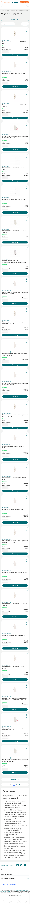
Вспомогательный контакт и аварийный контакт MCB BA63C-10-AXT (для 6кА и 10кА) (14, 699)
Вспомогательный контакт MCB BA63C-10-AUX (14, 105)
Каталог (7, 10)
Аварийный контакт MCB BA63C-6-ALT (14, 635)
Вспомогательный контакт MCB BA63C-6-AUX (14, 667)
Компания (4, 870)
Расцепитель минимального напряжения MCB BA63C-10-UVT (15, 322)
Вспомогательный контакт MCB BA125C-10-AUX (14, 604)
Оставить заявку (6, 2)
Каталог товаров (6, 874)
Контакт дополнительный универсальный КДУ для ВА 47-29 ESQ (14, 261)
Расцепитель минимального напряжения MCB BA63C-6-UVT (15, 384)
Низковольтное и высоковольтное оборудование (20, 10)
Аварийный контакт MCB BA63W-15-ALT (14, 199)
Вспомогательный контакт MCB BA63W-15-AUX (14, 168)
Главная (2, 10)
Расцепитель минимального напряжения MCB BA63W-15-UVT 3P (15, 137)
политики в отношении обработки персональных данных (14, 890)
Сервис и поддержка (7, 878)
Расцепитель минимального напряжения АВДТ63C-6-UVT (15, 415)
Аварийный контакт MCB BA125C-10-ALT (14, 572)
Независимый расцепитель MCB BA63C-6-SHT (14, 42)
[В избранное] (26, 29)
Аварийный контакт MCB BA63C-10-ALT (14, 73)
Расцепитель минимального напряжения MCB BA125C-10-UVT (15, 541)
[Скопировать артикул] (6, 40)
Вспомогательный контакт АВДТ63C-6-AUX (14, 478)
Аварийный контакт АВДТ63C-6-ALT (13, 509)
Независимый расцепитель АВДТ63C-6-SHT (14, 447)
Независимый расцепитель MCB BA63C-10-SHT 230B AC (14, 354)
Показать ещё (15, 779)
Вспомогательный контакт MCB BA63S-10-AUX (14, 231)
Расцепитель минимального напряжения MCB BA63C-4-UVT (15, 292)
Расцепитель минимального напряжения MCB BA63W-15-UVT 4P (15, 728)
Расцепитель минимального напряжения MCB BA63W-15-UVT (15, 760)
